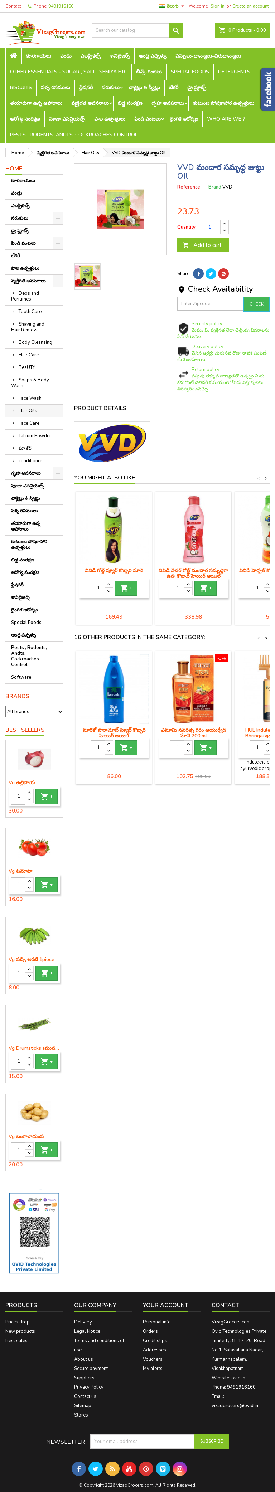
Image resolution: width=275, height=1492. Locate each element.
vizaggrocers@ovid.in (235, 1406)
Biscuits (21, 87)
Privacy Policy (88, 1387)
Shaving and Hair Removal (27, 327)
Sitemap (82, 1406)
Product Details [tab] (100, 408)
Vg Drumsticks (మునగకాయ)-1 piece (34, 1048)
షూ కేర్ (25, 448)
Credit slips (155, 1340)
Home (13, 168)
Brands (17, 696)
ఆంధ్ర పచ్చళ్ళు (153, 56)
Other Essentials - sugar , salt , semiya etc (68, 71)
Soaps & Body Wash (30, 383)
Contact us (85, 1396)
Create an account (250, 6)
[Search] (137, 30)
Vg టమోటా (20, 871)
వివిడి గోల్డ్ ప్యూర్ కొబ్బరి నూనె (114, 570)
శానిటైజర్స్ (120, 56)
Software (21, 677)
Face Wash (30, 398)
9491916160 (60, 6)
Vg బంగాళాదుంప (26, 1137)
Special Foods (190, 71)
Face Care (29, 423)
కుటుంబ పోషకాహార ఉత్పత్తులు (223, 103)
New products (20, 1331)
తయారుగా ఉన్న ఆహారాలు (36, 103)
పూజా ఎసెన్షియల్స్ (67, 119)
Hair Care (29, 355)
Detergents (234, 71)
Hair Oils (28, 411)
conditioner (30, 461)
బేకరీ (173, 87)
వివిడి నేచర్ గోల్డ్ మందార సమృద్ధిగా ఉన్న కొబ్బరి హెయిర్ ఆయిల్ (193, 573)
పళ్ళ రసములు (55, 87)
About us (83, 1359)
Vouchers (153, 1359)
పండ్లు (66, 56)
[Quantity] (18, 797)
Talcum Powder (35, 436)
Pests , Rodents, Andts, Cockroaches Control (74, 134)
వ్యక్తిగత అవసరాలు (90, 103)
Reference (188, 187)
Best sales (16, 1340)
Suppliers (84, 1378)
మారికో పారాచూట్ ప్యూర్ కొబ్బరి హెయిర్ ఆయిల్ (114, 733)
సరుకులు (111, 87)
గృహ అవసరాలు (167, 103)
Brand (214, 187)
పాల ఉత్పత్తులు (109, 119)
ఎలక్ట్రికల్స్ (91, 56)
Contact (13, 6)
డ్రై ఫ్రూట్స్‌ (196, 87)
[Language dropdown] (172, 6)
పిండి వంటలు (147, 119)
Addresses (154, 1350)
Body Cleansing (35, 342)
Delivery (83, 1322)
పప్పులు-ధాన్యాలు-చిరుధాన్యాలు (208, 56)
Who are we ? (226, 119)
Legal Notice (87, 1331)
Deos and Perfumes (25, 296)
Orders (150, 1331)
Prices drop (17, 1322)
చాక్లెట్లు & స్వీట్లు (144, 87)
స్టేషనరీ (86, 87)
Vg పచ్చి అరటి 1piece (31, 959)
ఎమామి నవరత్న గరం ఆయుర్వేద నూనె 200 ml (193, 733)
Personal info (157, 1322)
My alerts (153, 1368)
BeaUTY (27, 367)
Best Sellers (24, 730)
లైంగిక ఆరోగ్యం (184, 119)
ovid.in (238, 1378)
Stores (81, 1415)
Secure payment (91, 1368)
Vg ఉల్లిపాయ (22, 783)
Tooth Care (30, 311)
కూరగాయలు (38, 56)
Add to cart (202, 245)
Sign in (218, 6)
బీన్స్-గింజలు (149, 71)
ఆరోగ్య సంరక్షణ (25, 119)
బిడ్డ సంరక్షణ (130, 103)
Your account (165, 1305)
